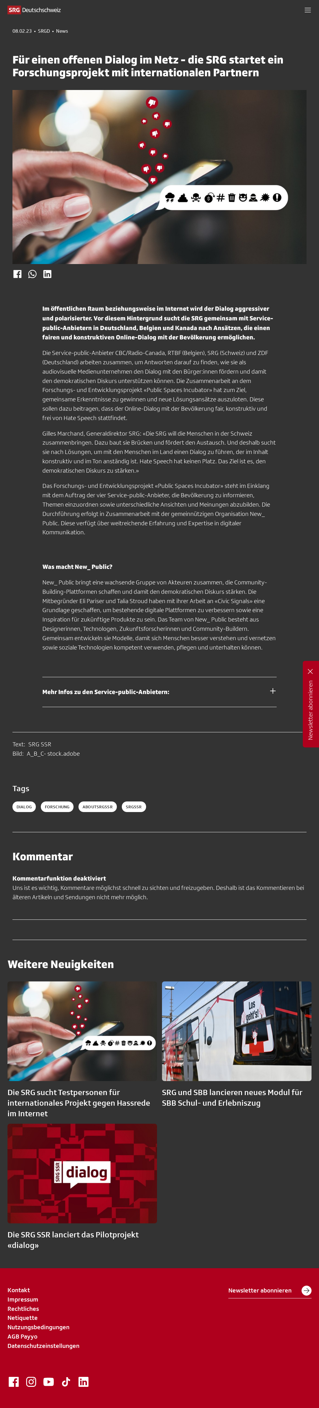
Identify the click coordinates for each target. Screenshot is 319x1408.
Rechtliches (23, 1308)
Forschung (57, 806)
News (62, 31)
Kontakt (18, 1290)
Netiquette (22, 1317)
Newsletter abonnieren (270, 1291)
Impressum (22, 1299)
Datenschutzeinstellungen (43, 1345)
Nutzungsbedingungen (38, 1327)
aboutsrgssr (98, 806)
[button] (308, 10)
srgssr (134, 806)
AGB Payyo (22, 1336)
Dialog (24, 806)
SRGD (44, 31)
